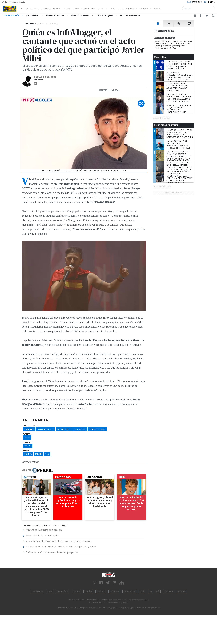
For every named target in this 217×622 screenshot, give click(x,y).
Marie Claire (62, 591)
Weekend (100, 591)
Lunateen (168, 591)
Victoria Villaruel (98, 429)
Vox (47, 454)
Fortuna (76, 591)
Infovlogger (63, 429)
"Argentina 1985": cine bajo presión (44, 529)
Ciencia (85, 8)
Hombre (88, 591)
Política (25, 8)
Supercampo (129, 591)
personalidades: (31, 426)
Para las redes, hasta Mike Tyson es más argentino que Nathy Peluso (61, 546)
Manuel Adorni (80, 15)
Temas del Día (11, 15)
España (38, 454)
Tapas (128, 8)
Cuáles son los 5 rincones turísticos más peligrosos (52, 552)
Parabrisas (114, 591)
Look (142, 591)
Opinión (96, 8)
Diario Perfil (37, 591)
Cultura (74, 8)
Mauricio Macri (55, 15)
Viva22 (27, 437)
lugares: (27, 442)
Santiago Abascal (46, 429)
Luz (150, 591)
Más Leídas (160, 57)
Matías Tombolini (130, 15)
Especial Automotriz (145, 8)
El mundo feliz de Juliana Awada (42, 535)
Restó (118, 8)
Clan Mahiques (104, 15)
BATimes (181, 591)
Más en (37, 470)
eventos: (27, 434)
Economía (50, 8)
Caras (50, 591)
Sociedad (38, 8)
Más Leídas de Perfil (166, 125)
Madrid (27, 446)
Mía (158, 591)
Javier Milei (33, 15)
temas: (26, 450)
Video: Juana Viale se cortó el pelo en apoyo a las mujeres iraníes (59, 541)
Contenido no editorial (173, 8)
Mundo (63, 8)
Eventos (108, 8)
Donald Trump (79, 429)
